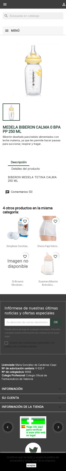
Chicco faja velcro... (48, 246)
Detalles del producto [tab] (25, 168)
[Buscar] (33, 15)
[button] (8, 427)
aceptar (31, 465)
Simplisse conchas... (18, 246)
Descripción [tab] (19, 162)
